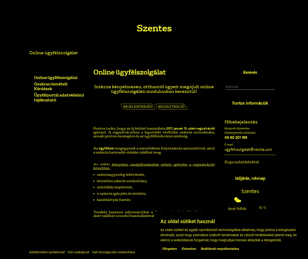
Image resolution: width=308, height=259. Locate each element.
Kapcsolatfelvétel (242, 162)
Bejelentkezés (138, 106)
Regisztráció (171, 106)
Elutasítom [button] (189, 248)
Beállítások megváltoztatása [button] (220, 248)
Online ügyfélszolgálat (53, 52)
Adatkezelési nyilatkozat (47, 252)
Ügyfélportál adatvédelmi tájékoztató (59, 97)
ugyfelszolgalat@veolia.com (248, 149)
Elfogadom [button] (170, 248)
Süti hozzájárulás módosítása (113, 252)
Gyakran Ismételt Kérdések (51, 86)
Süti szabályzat (78, 252)
